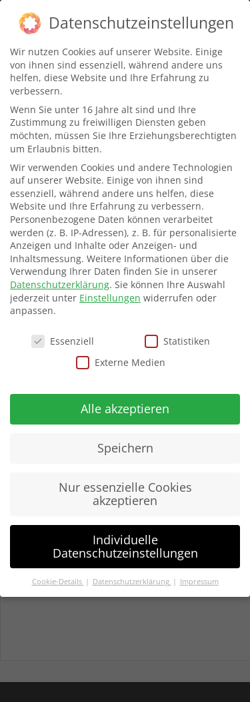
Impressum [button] (199, 581)
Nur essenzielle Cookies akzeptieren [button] (125, 493)
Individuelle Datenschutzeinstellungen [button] (125, 546)
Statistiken (177, 341)
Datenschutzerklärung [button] (132, 581)
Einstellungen (110, 297)
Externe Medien (120, 362)
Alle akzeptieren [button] (125, 409)
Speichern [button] (125, 448)
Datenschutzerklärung (59, 284)
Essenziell (62, 341)
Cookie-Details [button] (58, 581)
